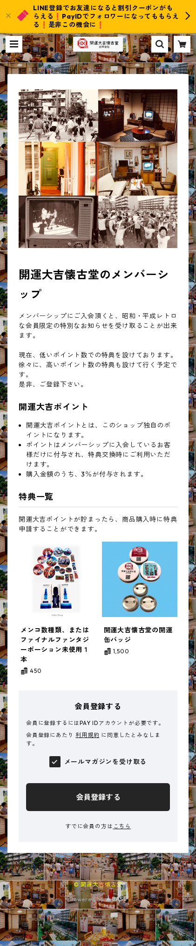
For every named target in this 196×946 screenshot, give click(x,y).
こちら (122, 826)
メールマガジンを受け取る (105, 762)
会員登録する (98, 797)
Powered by (98, 899)
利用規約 (87, 734)
